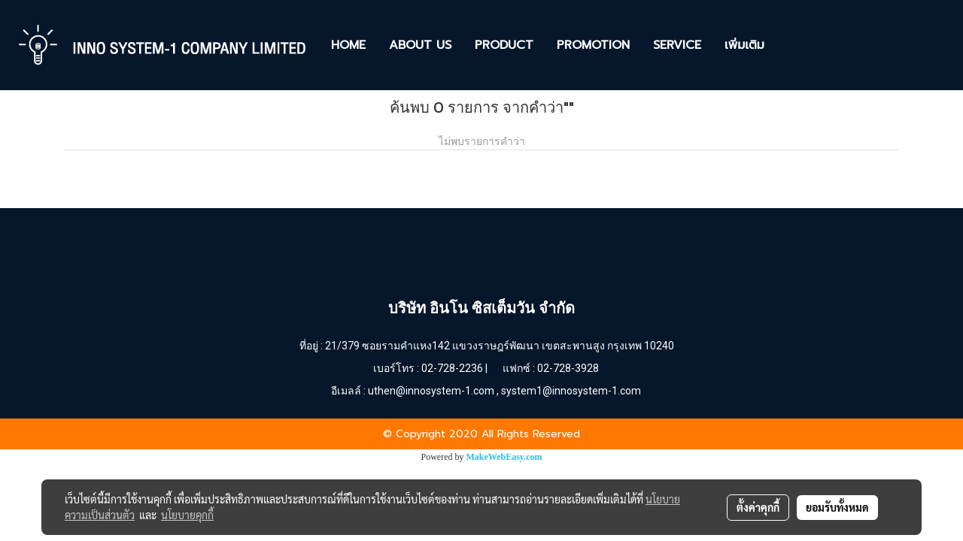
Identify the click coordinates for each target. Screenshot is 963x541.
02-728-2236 (452, 368)
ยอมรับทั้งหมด (837, 507)
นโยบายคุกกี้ (187, 514)
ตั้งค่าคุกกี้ (758, 507)
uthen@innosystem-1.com (431, 391)
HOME (348, 45)
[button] (789, 45)
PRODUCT (504, 45)
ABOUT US (420, 45)
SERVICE (677, 45)
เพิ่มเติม (744, 45)
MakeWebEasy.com (504, 457)
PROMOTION (593, 45)
